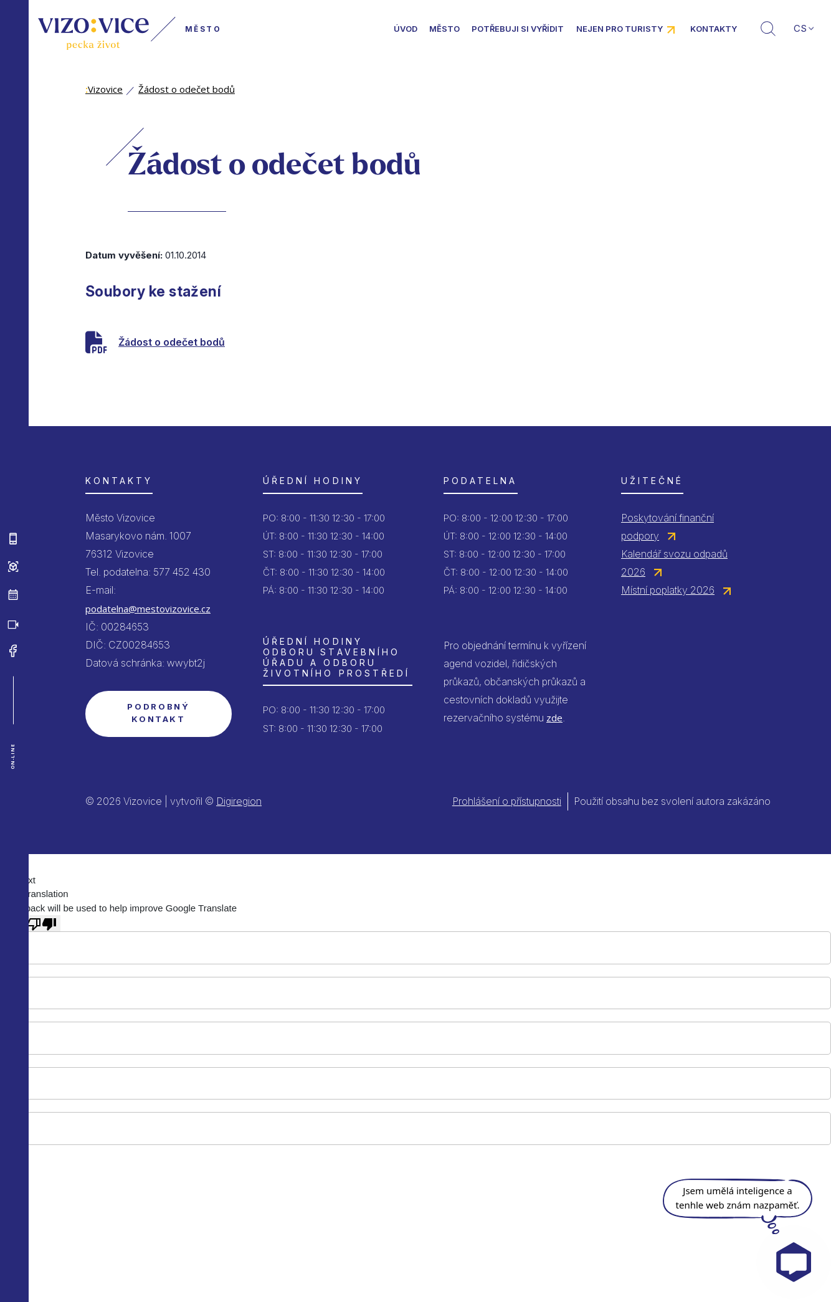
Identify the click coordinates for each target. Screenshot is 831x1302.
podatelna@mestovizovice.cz (148, 608)
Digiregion (239, 801)
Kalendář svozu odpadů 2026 (674, 563)
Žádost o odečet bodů (186, 89)
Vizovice (104, 89)
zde (554, 717)
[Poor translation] (41, 923)
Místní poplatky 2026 (668, 590)
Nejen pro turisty (619, 29)
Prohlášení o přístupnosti (506, 801)
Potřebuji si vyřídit (518, 29)
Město (444, 29)
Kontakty (713, 29)
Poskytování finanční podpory (667, 526)
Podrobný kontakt (158, 712)
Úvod (405, 29)
